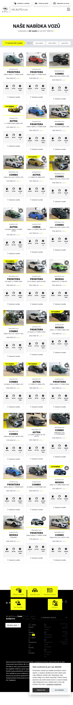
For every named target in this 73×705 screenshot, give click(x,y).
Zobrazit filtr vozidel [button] (13, 43)
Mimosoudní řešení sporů (48, 649)
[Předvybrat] (20, 55)
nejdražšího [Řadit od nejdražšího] (65, 43)
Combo (59, 73)
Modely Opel (12, 638)
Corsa (36, 227)
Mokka (59, 279)
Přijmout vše (41, 690)
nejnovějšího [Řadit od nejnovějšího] (39, 43)
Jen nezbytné (59, 690)
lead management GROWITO (64, 655)
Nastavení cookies (47, 641)
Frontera (13, 72)
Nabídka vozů (32, 646)
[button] (13, 97)
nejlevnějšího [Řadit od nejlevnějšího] (52, 43)
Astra (14, 121)
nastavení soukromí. (54, 684)
